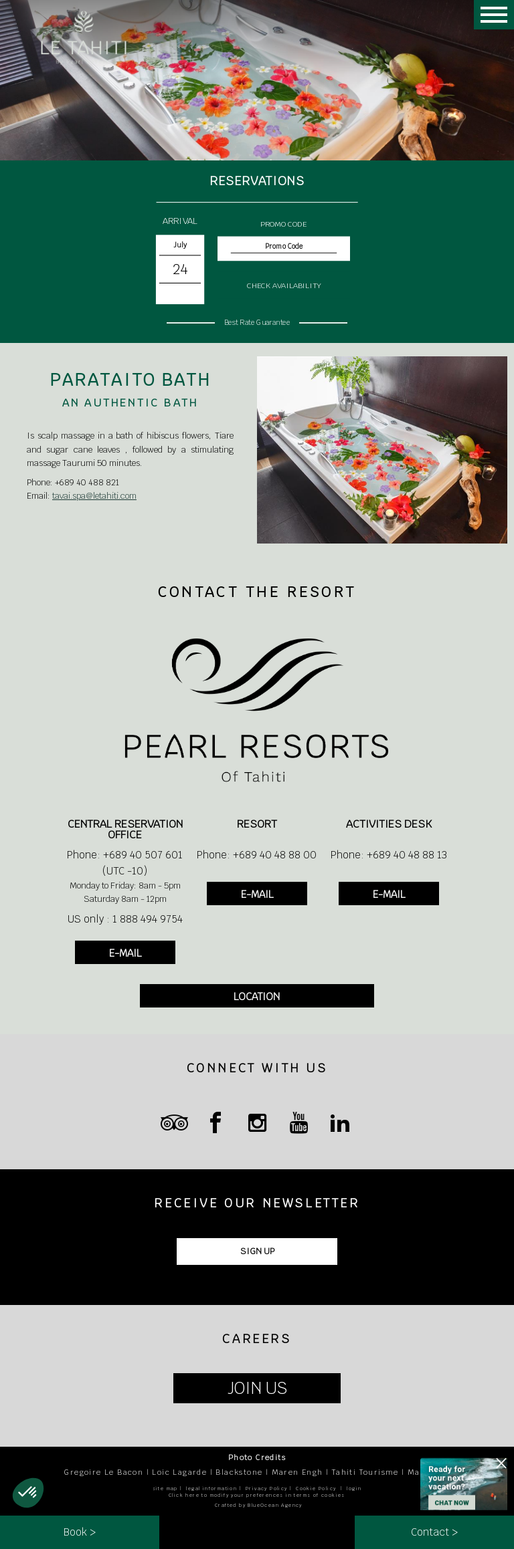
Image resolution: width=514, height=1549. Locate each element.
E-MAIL (125, 953)
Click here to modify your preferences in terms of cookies (257, 1495)
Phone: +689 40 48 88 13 (389, 854)
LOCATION (257, 996)
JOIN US (257, 1388)
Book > (80, 1532)
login (354, 1488)
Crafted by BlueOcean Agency (259, 1505)
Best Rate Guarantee (257, 322)
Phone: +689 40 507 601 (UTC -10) (125, 862)
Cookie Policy (316, 1488)
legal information (211, 1488)
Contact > (434, 1532)
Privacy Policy (267, 1488)
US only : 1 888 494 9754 (125, 919)
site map (165, 1488)
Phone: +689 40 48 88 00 (257, 854)
